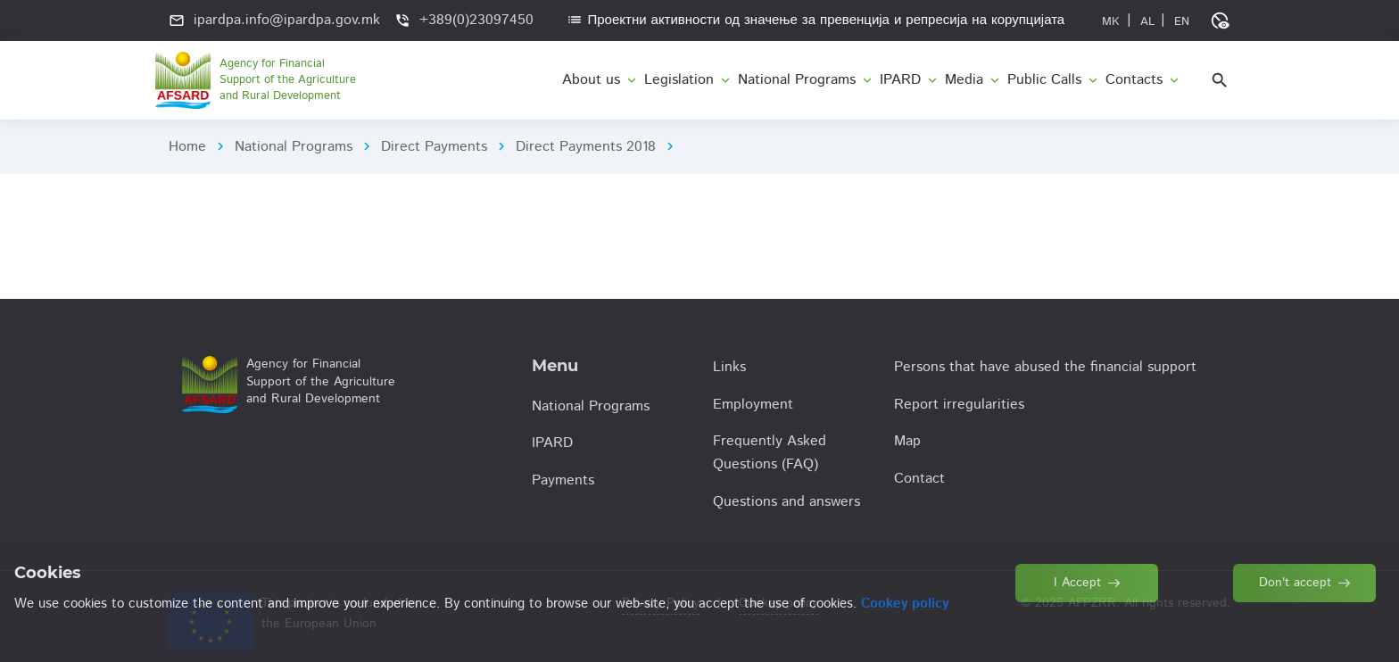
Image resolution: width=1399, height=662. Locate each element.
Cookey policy (778, 603)
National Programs (293, 147)
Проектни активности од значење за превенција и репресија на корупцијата (815, 20)
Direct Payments (434, 147)
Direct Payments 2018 (586, 147)
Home (187, 147)
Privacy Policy (661, 603)
